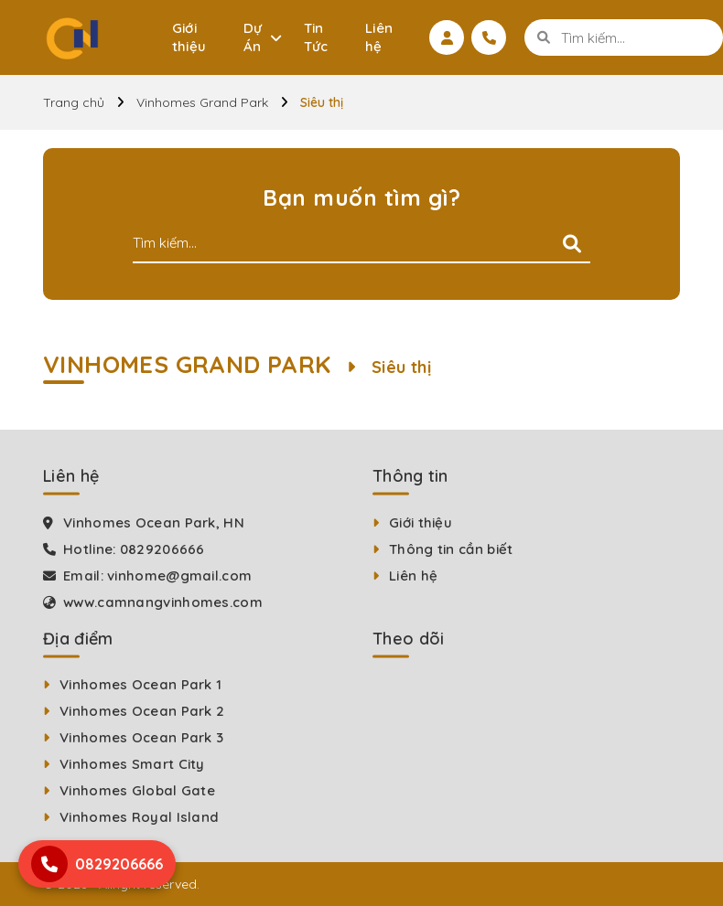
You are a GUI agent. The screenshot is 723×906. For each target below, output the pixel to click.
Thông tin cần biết (451, 549)
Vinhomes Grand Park (202, 102)
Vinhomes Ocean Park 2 (141, 710)
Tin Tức (316, 37)
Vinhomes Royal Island (139, 817)
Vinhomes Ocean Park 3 (141, 737)
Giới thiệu (189, 37)
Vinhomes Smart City (132, 764)
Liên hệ (379, 37)
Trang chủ (73, 102)
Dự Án (253, 37)
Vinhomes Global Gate (137, 790)
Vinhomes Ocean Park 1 (140, 684)
